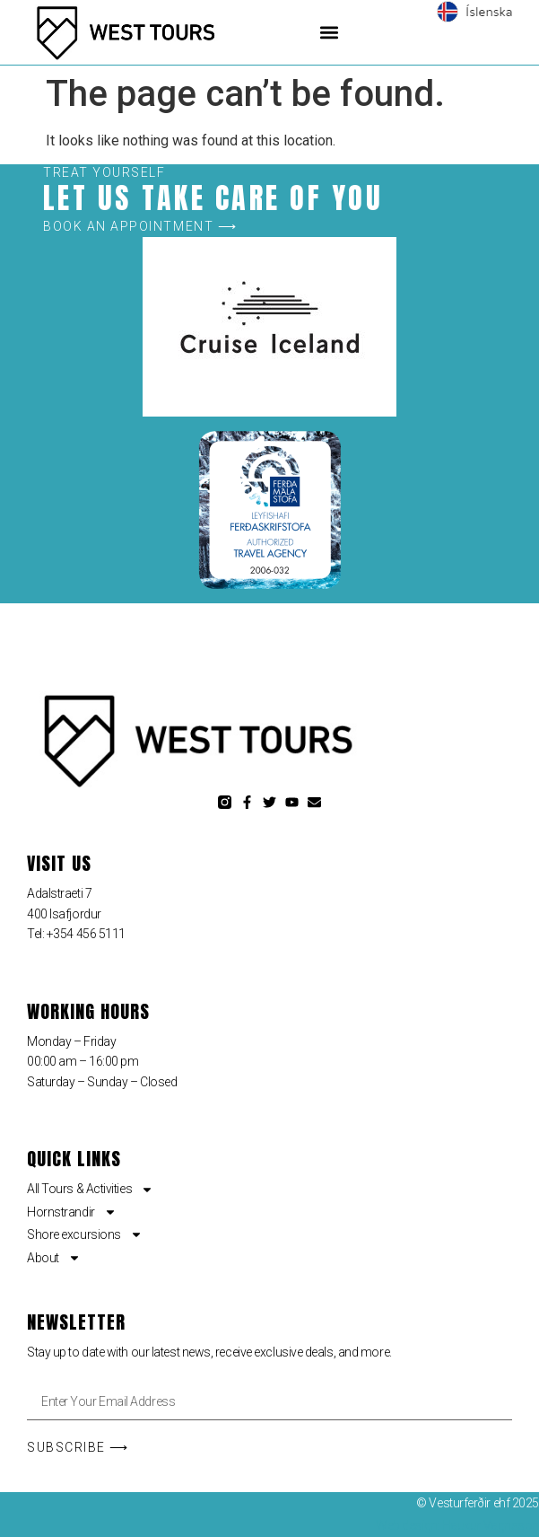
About (54, 1258)
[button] (328, 32)
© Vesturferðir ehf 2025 (477, 1503)
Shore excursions (85, 1234)
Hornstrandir (72, 1212)
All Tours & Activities (90, 1189)
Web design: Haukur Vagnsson (457, 1525)
